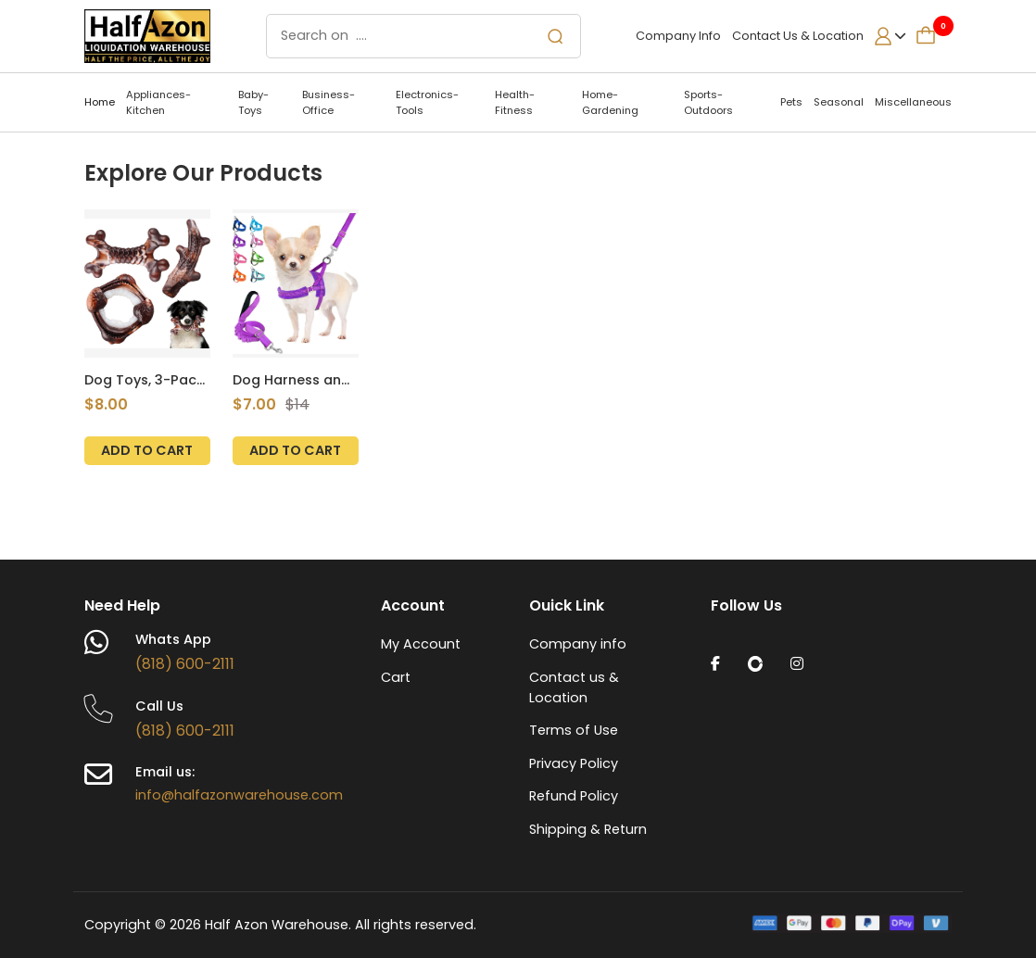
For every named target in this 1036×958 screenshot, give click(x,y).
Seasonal (839, 102)
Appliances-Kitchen (158, 102)
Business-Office (328, 102)
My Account (421, 644)
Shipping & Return (588, 829)
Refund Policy (573, 796)
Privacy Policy (573, 763)
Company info (577, 644)
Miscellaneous (913, 102)
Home (99, 102)
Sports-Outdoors (708, 102)
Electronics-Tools (427, 102)
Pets (791, 102)
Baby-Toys (253, 102)
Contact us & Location (574, 687)
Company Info (680, 36)
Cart (396, 677)
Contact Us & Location (798, 36)
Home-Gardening (610, 102)
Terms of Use (573, 730)
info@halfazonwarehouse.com (239, 795)
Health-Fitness (515, 102)
